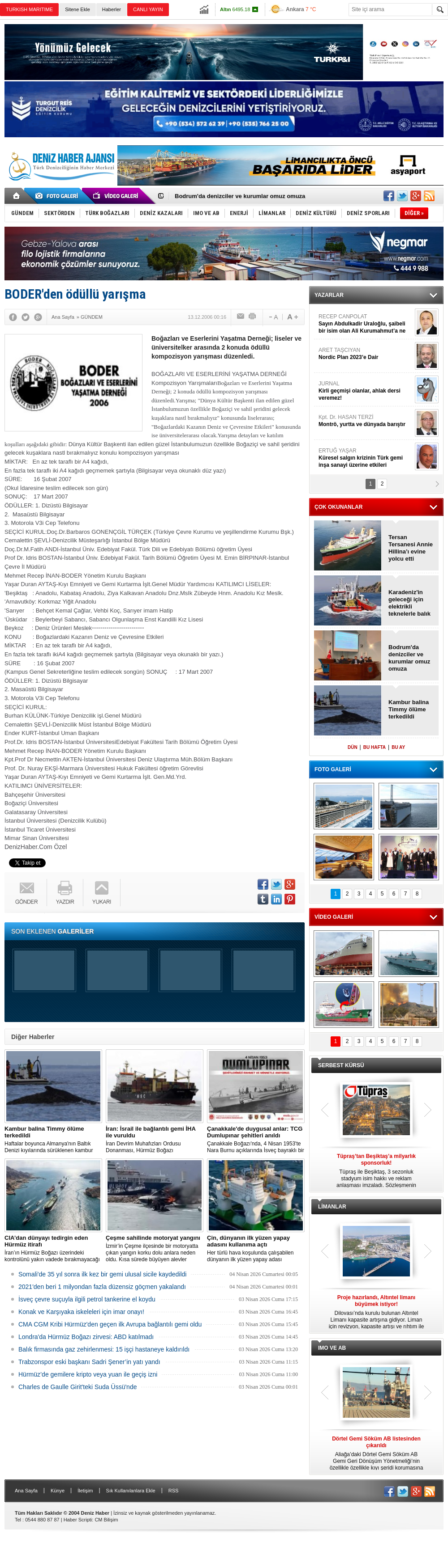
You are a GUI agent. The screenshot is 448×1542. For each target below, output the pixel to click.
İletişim (85, 1490)
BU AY (398, 747)
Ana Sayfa (26, 1490)
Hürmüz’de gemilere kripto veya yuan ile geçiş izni (87, 1374)
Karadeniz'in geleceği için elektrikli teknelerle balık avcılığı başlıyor (410, 603)
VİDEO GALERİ (333, 917)
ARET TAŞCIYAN (366, 354)
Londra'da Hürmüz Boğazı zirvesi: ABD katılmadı (86, 1336)
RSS (173, 1490)
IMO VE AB (332, 1348)
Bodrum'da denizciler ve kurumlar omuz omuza (240, 196)
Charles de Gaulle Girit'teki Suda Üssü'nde (77, 1386)
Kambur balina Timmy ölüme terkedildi (408, 709)
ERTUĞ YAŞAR (366, 458)
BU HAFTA (374, 747)
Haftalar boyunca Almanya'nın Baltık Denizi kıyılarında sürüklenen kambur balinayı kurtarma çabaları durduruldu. (53, 1139)
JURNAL (366, 390)
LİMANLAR (332, 1207)
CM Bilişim (106, 1519)
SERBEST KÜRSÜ (341, 1065)
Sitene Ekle (77, 9)
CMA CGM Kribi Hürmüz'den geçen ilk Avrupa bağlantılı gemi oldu (110, 1324)
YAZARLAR (329, 295)
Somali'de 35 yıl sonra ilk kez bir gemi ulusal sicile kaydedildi (102, 1274)
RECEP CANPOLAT (366, 323)
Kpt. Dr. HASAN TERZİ (366, 421)
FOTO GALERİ (332, 769)
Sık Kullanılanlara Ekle (130, 1490)
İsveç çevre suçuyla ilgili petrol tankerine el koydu (86, 1299)
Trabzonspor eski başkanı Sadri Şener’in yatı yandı (89, 1361)
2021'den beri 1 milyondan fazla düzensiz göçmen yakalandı (102, 1286)
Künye (58, 1490)
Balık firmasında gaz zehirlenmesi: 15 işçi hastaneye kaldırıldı (104, 1349)
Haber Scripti (78, 1519)
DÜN (353, 747)
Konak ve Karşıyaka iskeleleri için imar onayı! (81, 1311)
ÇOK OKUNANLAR (338, 507)
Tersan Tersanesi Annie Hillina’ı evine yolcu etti (410, 548)
